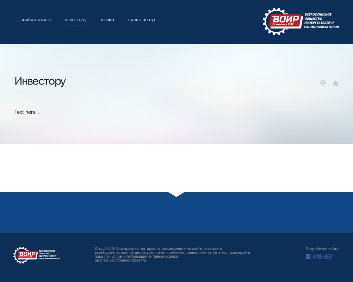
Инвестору (76, 19)
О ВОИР (107, 19)
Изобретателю (36, 19)
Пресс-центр (141, 19)
